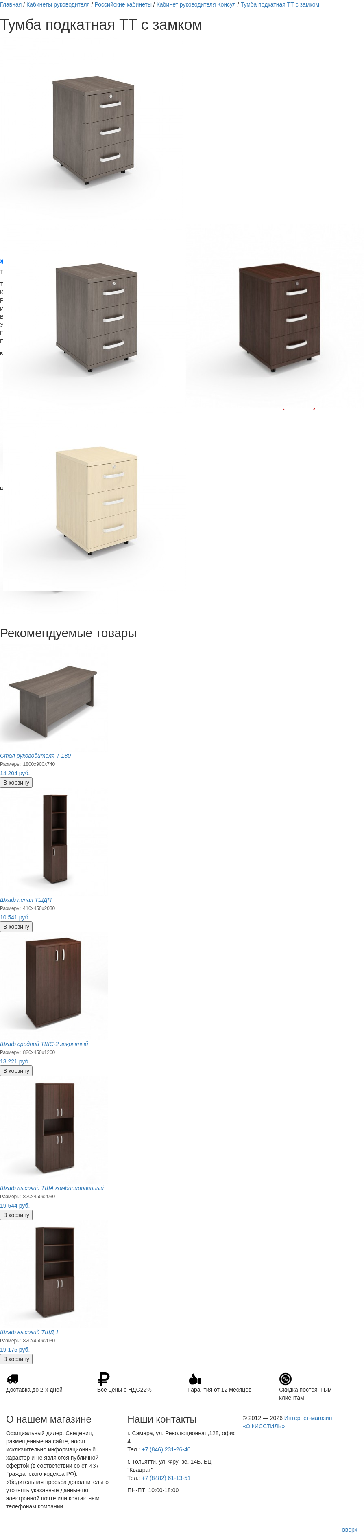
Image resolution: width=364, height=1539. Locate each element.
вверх (349, 1529)
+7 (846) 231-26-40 (166, 1449)
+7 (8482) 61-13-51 (166, 1478)
